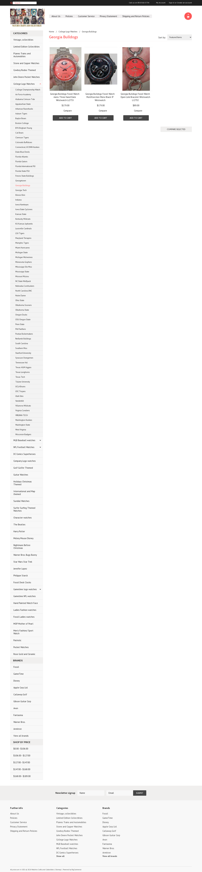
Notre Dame (20, 295)
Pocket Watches (21, 647)
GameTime (18, 673)
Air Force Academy (23, 94)
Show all (60, 856)
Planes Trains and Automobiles (22, 55)
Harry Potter (19, 531)
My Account (160, 3)
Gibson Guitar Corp (22, 701)
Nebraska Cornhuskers (24, 286)
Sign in (171, 3)
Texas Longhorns (22, 372)
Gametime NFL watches (24, 596)
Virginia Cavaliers (22, 410)
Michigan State (21, 252)
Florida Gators (21, 161)
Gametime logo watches (25, 589)
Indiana (18, 200)
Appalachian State (23, 104)
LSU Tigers (19, 233)
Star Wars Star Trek (22, 561)
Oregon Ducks (21, 314)
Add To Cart (65, 118)
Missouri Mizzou (22, 276)
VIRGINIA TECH (21, 415)
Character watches (22, 517)
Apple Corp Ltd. (20, 687)
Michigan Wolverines (24, 257)
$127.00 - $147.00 (21, 762)
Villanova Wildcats (23, 405)
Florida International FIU (25, 166)
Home (51, 31)
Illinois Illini (20, 195)
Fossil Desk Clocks (22, 582)
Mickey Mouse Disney (23, 538)
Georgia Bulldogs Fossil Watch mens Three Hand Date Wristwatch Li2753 (64, 97)
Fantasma (18, 715)
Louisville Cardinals (23, 228)
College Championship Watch (27, 89)
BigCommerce (76, 870)
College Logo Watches (24, 83)
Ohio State (19, 300)
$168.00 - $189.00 (21, 776)
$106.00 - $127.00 (21, 755)
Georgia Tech (21, 190)
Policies (69, 16)
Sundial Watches (21, 501)
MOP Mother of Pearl (23, 623)
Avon (15, 708)
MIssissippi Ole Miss (23, 267)
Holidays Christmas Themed (22, 483)
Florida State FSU (22, 171)
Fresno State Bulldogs (24, 176)
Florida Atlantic (21, 156)
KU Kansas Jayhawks (24, 223)
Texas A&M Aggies (23, 367)
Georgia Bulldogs (22, 185)
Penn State (19, 324)
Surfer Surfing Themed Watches (24, 509)
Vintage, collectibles (23, 39)
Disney (16, 680)
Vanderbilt (19, 401)
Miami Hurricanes (22, 247)
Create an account (184, 3)
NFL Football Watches (23, 447)
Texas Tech (20, 377)
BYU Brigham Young (23, 128)
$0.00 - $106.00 (20, 748)
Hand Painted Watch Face (25, 603)
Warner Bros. (19, 722)
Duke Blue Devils (22, 152)
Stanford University (23, 353)
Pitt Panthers (20, 329)
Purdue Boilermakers (24, 334)
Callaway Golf (20, 694)
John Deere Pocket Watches (26, 77)
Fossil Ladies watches (24, 616)
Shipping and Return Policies (135, 16)
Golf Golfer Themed (23, 467)
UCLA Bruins (20, 386)
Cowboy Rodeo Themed (24, 70)
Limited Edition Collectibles (26, 46)
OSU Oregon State (22, 319)
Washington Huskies (23, 420)
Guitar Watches (20, 474)
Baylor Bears (20, 118)
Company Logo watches (24, 460)
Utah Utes (19, 396)
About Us (56, 16)
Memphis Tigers (22, 243)
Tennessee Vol (21, 362)
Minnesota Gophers (23, 262)
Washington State (22, 425)
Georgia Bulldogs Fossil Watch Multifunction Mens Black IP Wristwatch (100, 97)
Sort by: (162, 37)
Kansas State (20, 214)
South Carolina (21, 343)
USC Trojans (20, 391)
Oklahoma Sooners (23, 305)
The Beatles (19, 524)
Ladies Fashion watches (24, 610)
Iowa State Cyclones (23, 209)
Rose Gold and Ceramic (24, 654)
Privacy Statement (108, 16)
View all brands (21, 735)
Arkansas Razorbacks (24, 109)
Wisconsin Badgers (23, 434)
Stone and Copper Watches (26, 63)
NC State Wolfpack (23, 281)
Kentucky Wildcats (22, 219)
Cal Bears (19, 133)
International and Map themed (24, 493)
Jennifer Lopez (20, 568)
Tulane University (22, 381)
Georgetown (20, 180)
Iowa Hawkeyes (22, 204)
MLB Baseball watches (24, 440)
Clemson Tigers (22, 137)
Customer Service (86, 16)
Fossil (16, 667)
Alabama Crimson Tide (25, 99)
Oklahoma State (22, 310)
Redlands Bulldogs (23, 338)
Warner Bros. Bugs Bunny (25, 554)
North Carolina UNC (23, 291)
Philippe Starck (20, 575)
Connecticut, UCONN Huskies (27, 147)
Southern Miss (21, 348)
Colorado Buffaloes (23, 142)
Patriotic (17, 640)
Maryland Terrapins (23, 238)
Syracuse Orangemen (24, 358)
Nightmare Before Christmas (21, 546)
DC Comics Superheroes (24, 454)
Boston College (22, 123)
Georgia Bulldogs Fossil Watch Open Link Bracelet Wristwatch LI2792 (135, 97)
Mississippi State (22, 271)
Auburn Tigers (21, 113)
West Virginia (20, 429)
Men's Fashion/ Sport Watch (23, 632)
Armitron (17, 728)
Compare (67, 110)
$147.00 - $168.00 (21, 769)
